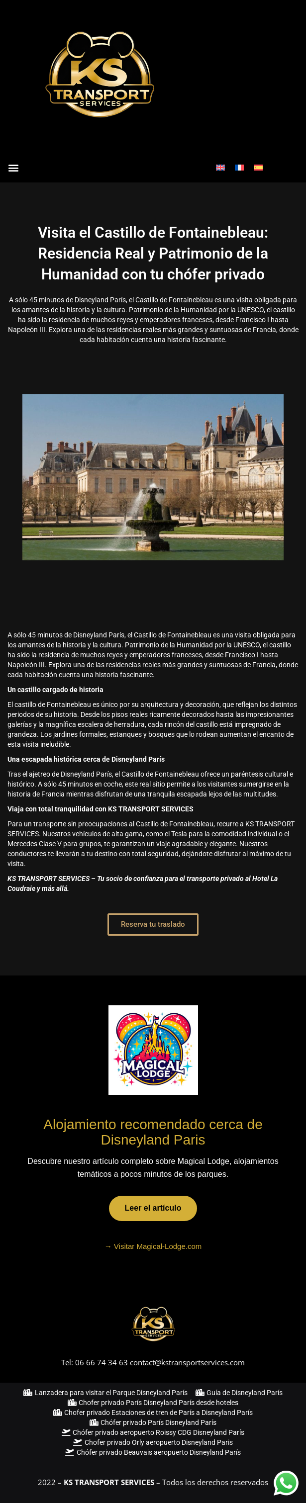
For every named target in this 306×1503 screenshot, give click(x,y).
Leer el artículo (153, 1208)
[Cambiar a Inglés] (220, 167)
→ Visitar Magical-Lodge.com (153, 1246)
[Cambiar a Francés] (239, 167)
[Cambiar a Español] (258, 167)
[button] (13, 167)
